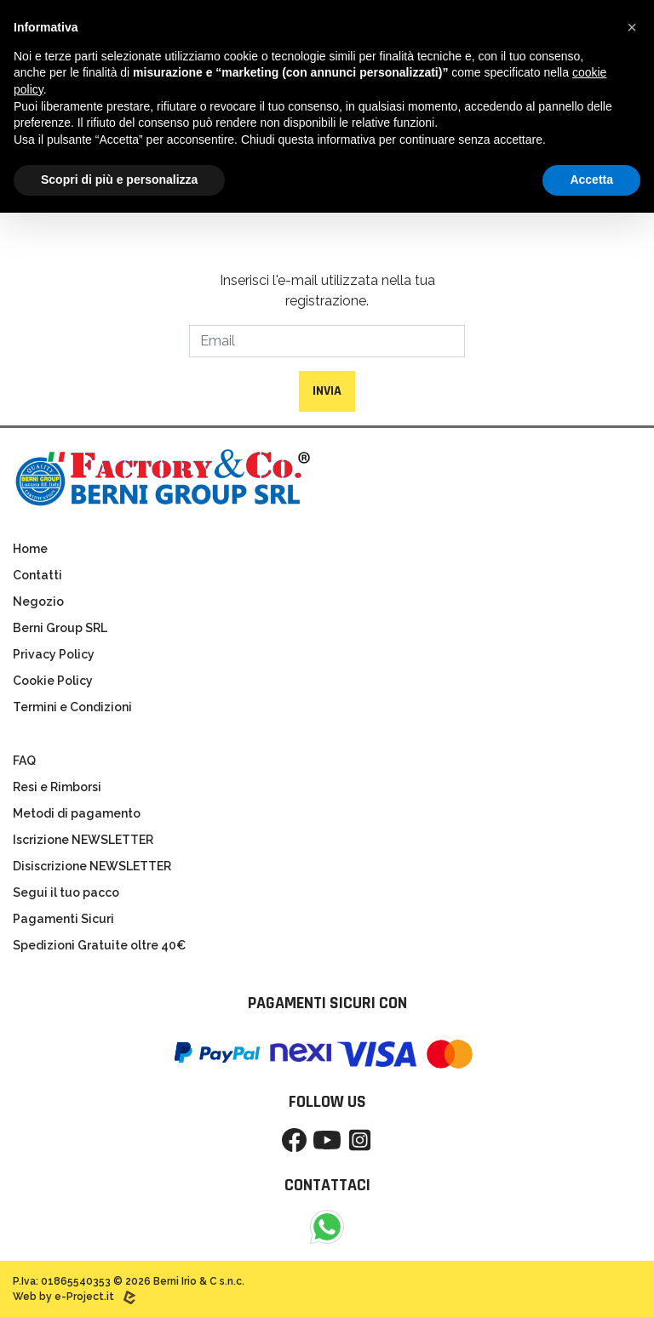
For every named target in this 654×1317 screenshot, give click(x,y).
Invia (327, 391)
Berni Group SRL (60, 628)
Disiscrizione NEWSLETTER (92, 866)
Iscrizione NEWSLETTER (83, 840)
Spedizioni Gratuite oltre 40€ (99, 945)
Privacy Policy (54, 654)
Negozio (38, 601)
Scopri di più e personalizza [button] (119, 179)
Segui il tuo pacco (66, 892)
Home (30, 549)
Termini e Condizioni (72, 707)
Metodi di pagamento (77, 813)
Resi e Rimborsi (57, 787)
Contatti (37, 575)
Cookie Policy (53, 680)
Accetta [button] (591, 179)
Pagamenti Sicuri (63, 919)
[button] (631, 27)
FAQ (24, 760)
